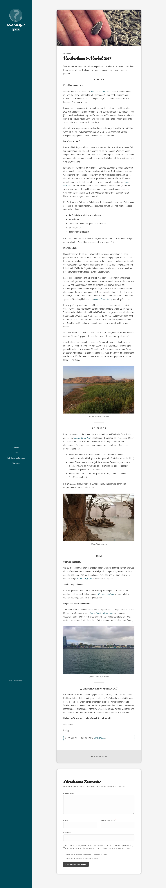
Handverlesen (99, 737)
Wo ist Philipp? (16, 18)
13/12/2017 (67, 54)
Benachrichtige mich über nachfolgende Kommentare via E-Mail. (86, 854)
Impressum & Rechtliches (16, 681)
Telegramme (15, 463)
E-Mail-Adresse (108, 820)
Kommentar (69, 793)
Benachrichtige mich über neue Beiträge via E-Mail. (82, 858)
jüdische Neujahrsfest (100, 91)
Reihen (16, 453)
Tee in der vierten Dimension (16, 458)
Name (66, 820)
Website (67, 833)
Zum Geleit (15, 448)
